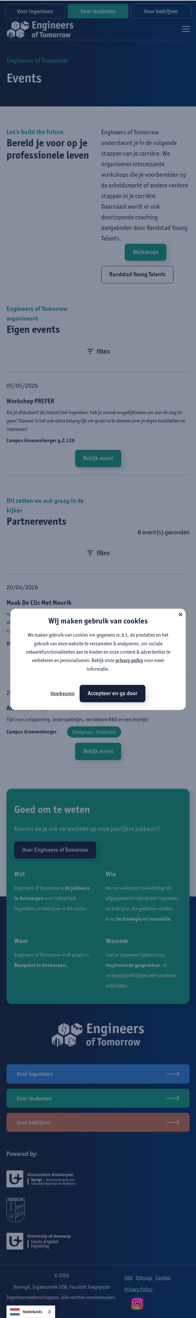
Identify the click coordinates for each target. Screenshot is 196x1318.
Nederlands (26, 1312)
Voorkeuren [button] (62, 693)
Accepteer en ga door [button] (112, 693)
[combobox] (30, 1311)
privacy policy (129, 660)
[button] (180, 613)
